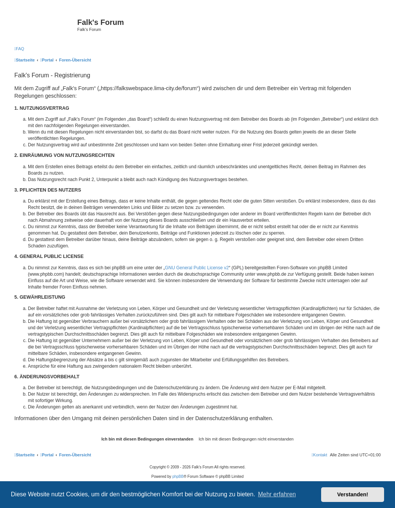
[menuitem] (19, 48)
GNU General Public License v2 (197, 267)
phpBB (178, 476)
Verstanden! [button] (352, 494)
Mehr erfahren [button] (277, 494)
